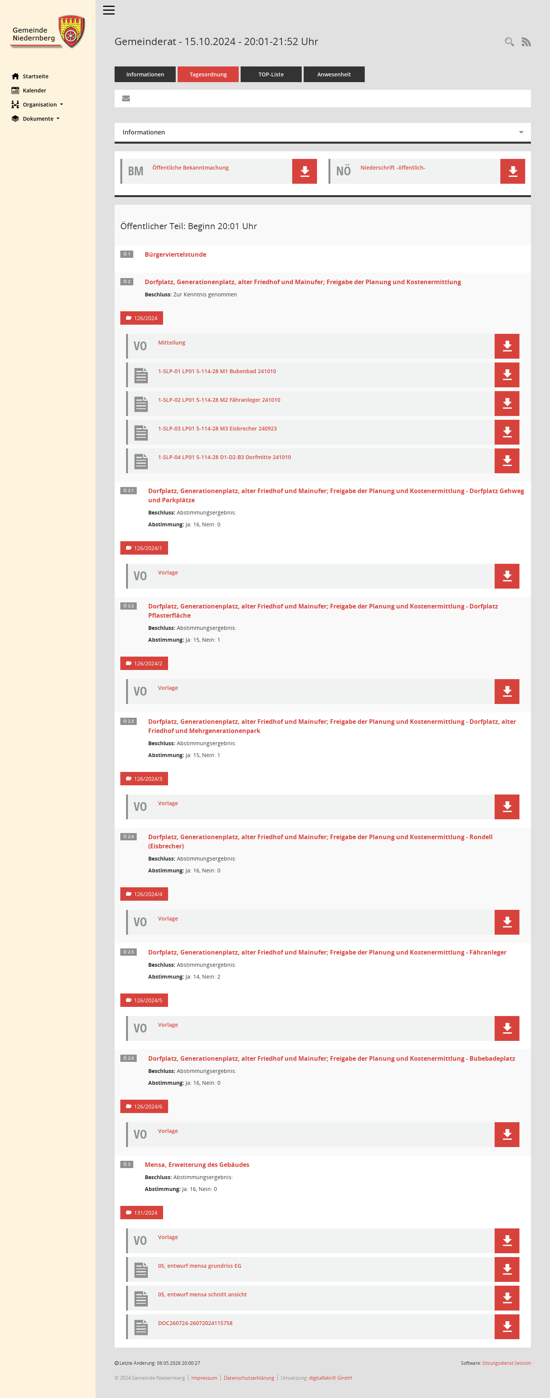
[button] (47, 104)
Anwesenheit (334, 74)
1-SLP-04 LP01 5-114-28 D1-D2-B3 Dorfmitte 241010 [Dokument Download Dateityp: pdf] (224, 457)
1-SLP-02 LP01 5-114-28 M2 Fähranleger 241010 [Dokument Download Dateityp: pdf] (219, 400)
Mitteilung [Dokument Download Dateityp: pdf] (171, 343)
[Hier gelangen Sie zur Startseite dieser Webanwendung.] (47, 30)
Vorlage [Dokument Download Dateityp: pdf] (168, 573)
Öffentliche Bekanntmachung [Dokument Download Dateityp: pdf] (190, 168)
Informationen (145, 74)
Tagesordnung (208, 74)
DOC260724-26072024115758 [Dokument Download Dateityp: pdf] (195, 1323)
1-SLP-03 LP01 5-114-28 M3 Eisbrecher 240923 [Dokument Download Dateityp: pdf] (217, 429)
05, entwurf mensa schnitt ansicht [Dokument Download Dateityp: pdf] (202, 1294)
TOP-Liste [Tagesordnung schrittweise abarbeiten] (271, 74)
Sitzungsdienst (506, 1363)
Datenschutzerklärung (249, 1377)
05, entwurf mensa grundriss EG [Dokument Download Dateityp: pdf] (199, 1266)
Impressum (204, 1377)
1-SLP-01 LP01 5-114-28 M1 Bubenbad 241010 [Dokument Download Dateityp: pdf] (217, 371)
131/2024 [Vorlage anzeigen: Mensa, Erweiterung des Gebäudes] (145, 1212)
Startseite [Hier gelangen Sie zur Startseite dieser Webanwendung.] (30, 76)
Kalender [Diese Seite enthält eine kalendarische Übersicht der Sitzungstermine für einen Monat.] (28, 90)
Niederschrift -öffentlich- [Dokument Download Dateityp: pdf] (393, 168)
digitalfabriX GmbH (330, 1377)
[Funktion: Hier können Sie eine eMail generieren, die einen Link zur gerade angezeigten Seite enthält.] (126, 98)
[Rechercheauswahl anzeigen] (509, 42)
